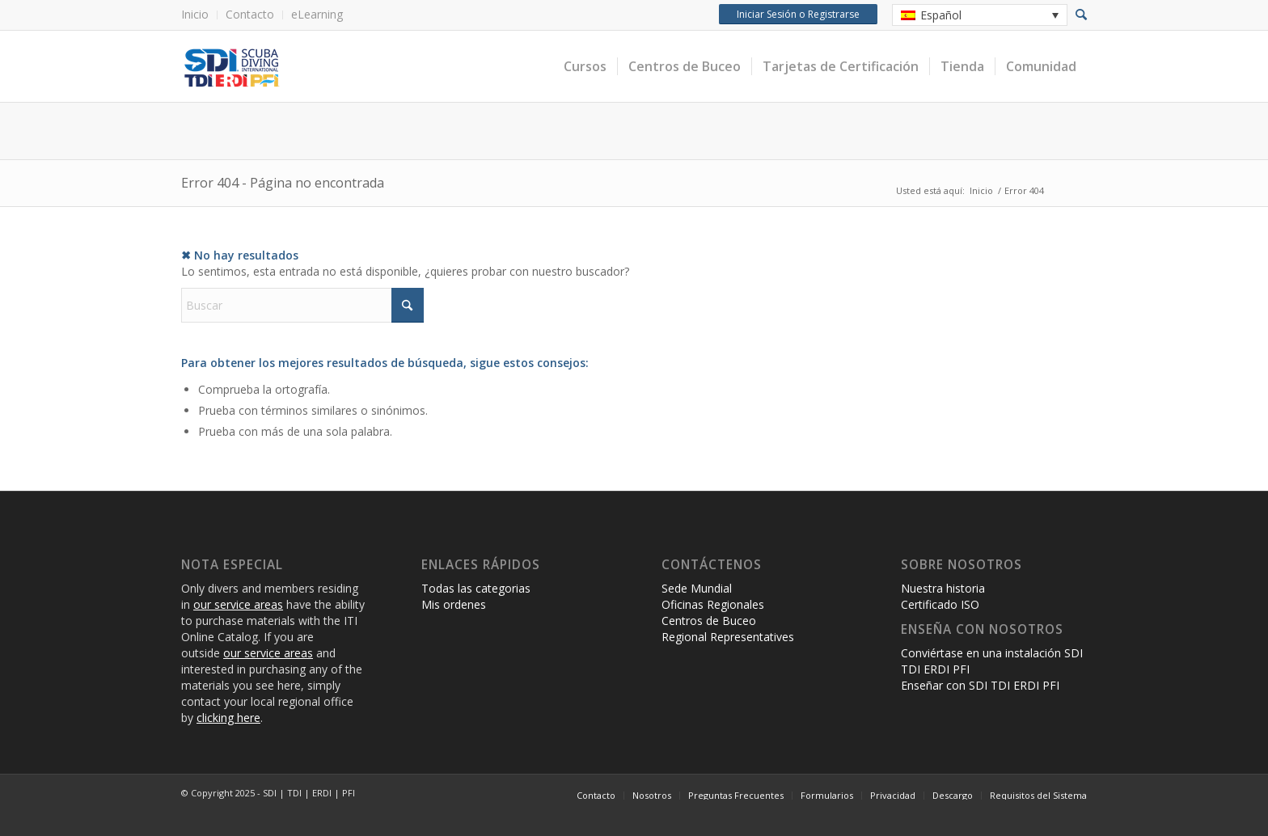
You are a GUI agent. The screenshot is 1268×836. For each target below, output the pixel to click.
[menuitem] (199, 15)
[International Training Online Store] (363, 66)
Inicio (195, 14)
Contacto (250, 14)
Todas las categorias (475, 588)
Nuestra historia (943, 588)
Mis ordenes (453, 604)
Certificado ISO (940, 604)
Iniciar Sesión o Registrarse (796, 14)
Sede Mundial (696, 588)
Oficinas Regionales (712, 604)
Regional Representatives (727, 636)
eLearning (317, 14)
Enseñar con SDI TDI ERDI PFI (980, 685)
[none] (979, 15)
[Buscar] (302, 305)
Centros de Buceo (708, 620)
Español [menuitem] (941, 15)
